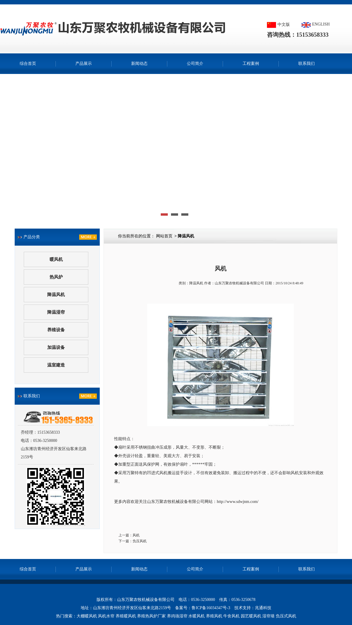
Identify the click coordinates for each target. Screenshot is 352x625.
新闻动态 (139, 63)
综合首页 (28, 63)
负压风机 (140, 541)
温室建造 (56, 365)
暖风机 (56, 259)
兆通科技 (263, 608)
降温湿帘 (56, 312)
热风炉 (56, 277)
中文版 (283, 24)
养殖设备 (56, 329)
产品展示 (83, 63)
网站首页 (164, 236)
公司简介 (195, 63)
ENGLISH (321, 24)
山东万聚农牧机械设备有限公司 (239, 283)
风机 (136, 535)
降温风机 (56, 294)
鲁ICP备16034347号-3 (211, 608)
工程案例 (251, 63)
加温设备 (56, 347)
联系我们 (306, 63)
